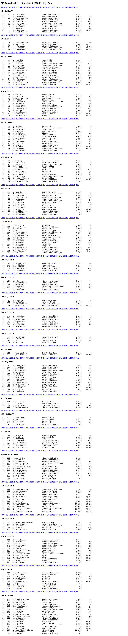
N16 (47, 7)
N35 (50, 7)
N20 (56, 7)
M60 (30, 7)
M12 (17, 7)
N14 (20, 7)
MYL (77, 7)
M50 (37, 7)
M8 (4, 7)
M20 (73, 7)
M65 (27, 7)
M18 (70, 7)
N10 (7, 7)
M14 (23, 7)
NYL (60, 7)
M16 (63, 7)
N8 (2, 7)
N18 (53, 7)
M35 (66, 7)
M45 (40, 7)
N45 (44, 7)
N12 (13, 7)
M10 (10, 7)
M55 (33, 7)
